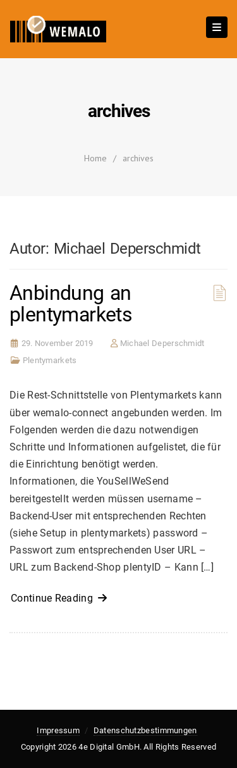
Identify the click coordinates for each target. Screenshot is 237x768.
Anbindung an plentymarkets (70, 303)
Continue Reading (59, 598)
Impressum (58, 730)
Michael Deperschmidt (162, 343)
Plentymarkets (50, 360)
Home (95, 158)
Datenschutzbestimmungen (145, 730)
